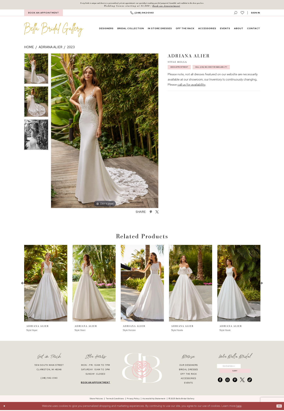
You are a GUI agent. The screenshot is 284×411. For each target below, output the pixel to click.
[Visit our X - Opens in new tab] (242, 385)
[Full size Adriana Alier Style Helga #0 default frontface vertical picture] (104, 132)
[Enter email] (235, 368)
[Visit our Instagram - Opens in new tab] (227, 385)
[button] (255, 14)
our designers (188, 366)
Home (29, 48)
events (188, 384)
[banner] (53, 30)
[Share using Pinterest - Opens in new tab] (151, 212)
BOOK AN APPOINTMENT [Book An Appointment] (43, 13)
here (238, 407)
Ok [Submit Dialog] (278, 407)
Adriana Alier (50, 48)
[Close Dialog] (5, 407)
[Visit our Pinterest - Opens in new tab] (235, 385)
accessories (188, 379)
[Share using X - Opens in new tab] (157, 212)
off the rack (188, 375)
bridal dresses (188, 370)
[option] (36, 70)
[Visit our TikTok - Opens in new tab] (249, 385)
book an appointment (95, 383)
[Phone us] (142, 14)
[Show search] (236, 14)
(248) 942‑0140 (49, 379)
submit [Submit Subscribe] (235, 375)
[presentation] (45, 284)
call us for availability (191, 98)
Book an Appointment (166, 7)
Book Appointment (185, 70)
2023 (71, 48)
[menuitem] (43, 14)
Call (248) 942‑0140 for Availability (196, 79)
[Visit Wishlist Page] (242, 14)
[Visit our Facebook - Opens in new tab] (220, 385)
